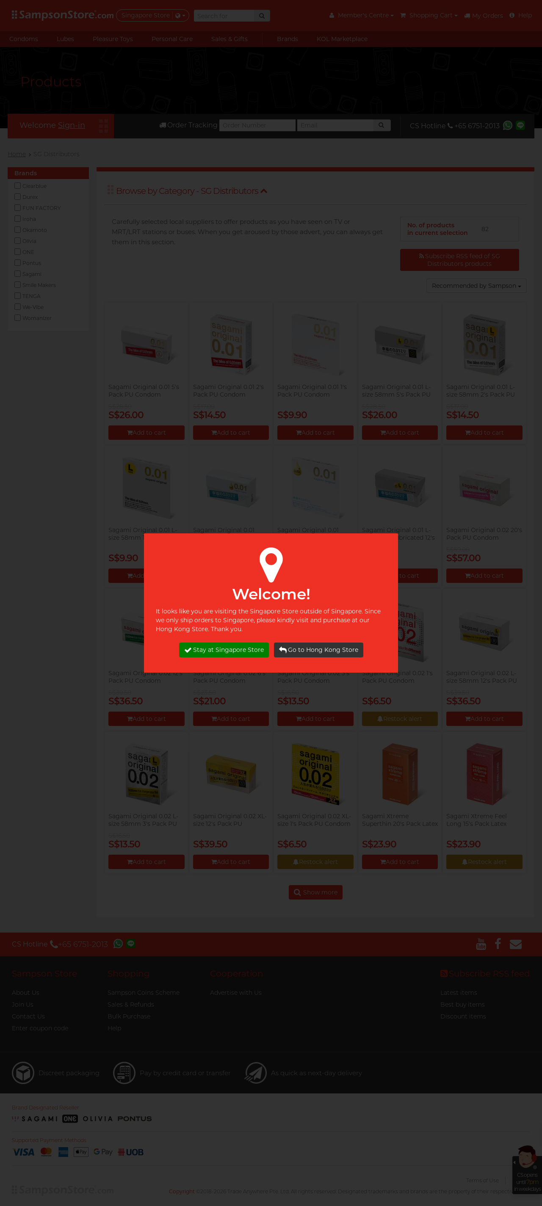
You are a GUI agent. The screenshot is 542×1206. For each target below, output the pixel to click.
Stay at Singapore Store (224, 650)
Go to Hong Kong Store (318, 650)
